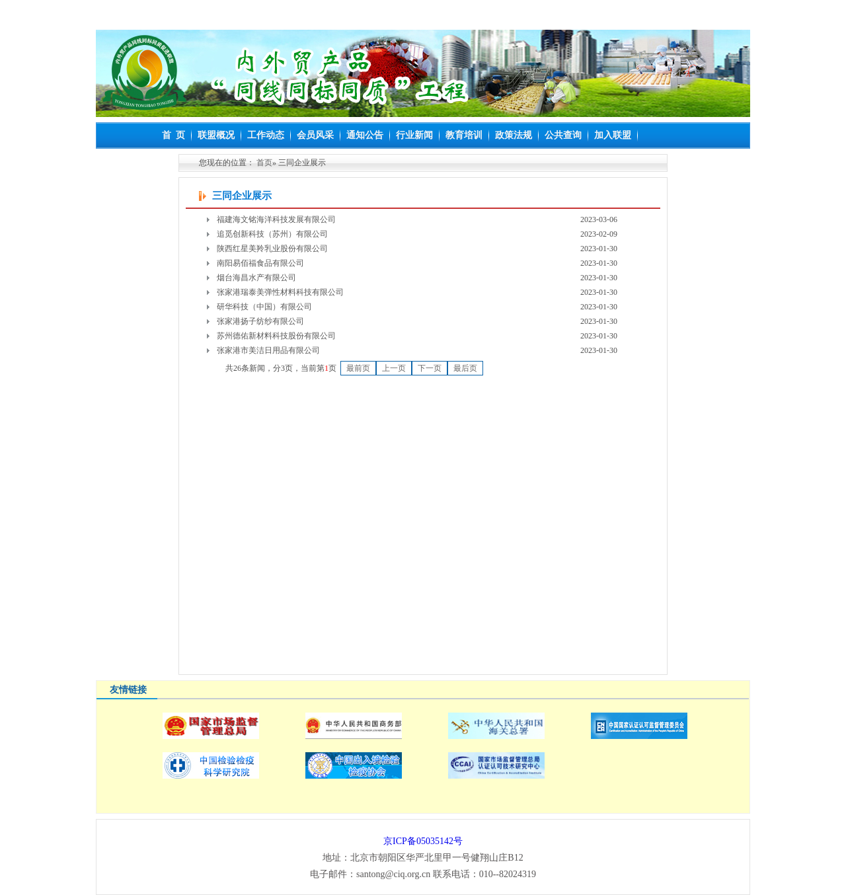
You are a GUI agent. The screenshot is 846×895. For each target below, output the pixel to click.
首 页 (173, 135)
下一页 (430, 368)
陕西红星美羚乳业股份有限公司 (272, 248)
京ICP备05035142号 (423, 841)
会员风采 (315, 135)
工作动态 (265, 135)
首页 (264, 162)
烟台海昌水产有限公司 (256, 277)
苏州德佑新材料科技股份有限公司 (276, 335)
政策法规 (513, 135)
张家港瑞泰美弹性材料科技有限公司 (280, 292)
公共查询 (563, 135)
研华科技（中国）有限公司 (264, 306)
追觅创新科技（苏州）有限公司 (272, 234)
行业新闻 (414, 135)
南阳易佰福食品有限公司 (260, 263)
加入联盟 (612, 135)
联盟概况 (216, 135)
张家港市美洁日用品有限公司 (268, 350)
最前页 (358, 368)
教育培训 (463, 135)
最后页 (465, 368)
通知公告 (364, 135)
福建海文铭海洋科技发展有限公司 (276, 219)
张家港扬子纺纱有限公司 (260, 321)
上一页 (394, 368)
